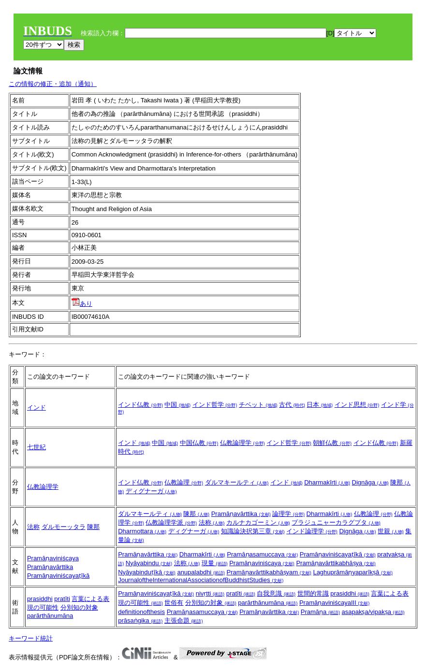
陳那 (93, 526)
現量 (215, 563)
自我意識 (276, 593)
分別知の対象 (79, 607)
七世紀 (36, 447)
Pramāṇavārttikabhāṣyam (269, 572)
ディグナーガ (151, 491)
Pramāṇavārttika (241, 513)
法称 (33, 526)
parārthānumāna (50, 615)
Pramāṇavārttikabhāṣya (335, 563)
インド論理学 (312, 531)
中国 (177, 404)
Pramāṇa (320, 611)
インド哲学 (214, 404)
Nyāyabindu (149, 563)
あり (82, 303)
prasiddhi (40, 598)
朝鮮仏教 (332, 442)
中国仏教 (199, 442)
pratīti (62, 598)
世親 (391, 531)
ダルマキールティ (237, 482)
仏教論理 (183, 482)
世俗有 (173, 602)
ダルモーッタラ (64, 526)
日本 (320, 404)
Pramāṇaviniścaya (53, 558)
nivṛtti (210, 593)
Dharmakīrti (327, 482)
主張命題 (183, 620)
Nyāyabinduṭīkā (147, 572)
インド (36, 407)
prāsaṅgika (140, 620)
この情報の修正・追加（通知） (53, 83)
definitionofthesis (141, 611)
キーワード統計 (31, 638)
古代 (292, 404)
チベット (258, 404)
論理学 (288, 513)
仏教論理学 (242, 442)
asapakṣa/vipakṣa (373, 611)
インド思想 (357, 404)
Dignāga (370, 482)
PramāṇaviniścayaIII (334, 602)
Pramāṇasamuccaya (262, 554)
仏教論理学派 (171, 522)
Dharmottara (142, 531)
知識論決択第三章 (253, 531)
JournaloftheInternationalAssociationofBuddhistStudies (200, 580)
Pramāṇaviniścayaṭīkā (58, 575)
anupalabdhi (200, 572)
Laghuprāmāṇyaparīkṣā (352, 572)
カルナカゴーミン (258, 522)
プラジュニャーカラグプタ (336, 522)
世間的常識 (313, 593)
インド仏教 (140, 404)
